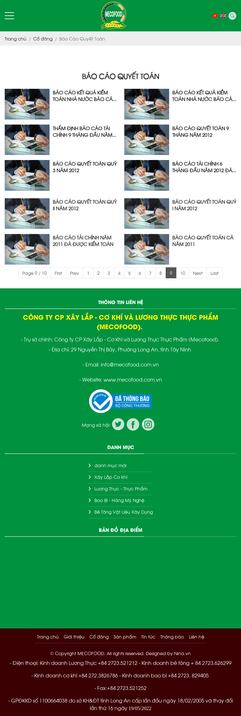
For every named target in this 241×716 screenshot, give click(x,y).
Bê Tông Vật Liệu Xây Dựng (123, 512)
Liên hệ (196, 636)
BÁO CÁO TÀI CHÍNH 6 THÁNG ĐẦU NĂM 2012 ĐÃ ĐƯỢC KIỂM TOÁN (202, 166)
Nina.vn (182, 653)
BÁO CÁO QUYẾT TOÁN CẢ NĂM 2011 (202, 254)
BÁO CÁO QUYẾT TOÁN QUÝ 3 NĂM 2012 (85, 166)
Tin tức (148, 636)
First (58, 273)
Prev (74, 273)
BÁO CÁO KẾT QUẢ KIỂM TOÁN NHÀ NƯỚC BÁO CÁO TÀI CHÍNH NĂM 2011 (85, 95)
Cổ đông (99, 636)
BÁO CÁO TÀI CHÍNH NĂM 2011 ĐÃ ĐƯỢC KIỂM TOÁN (83, 254)
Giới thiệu (74, 636)
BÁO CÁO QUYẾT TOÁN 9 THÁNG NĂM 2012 (200, 131)
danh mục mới (110, 465)
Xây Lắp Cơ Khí (110, 477)
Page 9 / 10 (34, 273)
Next (198, 273)
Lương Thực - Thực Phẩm (120, 488)
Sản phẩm (125, 636)
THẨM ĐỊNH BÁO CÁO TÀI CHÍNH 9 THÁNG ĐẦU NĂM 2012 (82, 131)
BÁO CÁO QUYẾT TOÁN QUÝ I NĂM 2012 (204, 218)
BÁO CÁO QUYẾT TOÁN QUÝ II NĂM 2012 (85, 218)
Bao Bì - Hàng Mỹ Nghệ (119, 500)
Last (215, 273)
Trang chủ (48, 636)
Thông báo (172, 636)
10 (182, 273)
